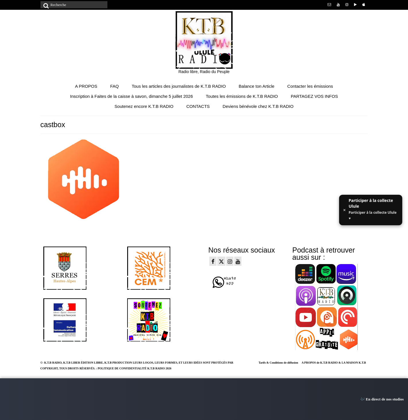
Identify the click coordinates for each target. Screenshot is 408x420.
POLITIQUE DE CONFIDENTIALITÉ (122, 368)
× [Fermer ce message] (344, 210)
